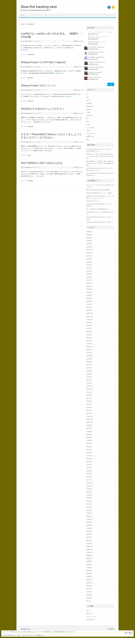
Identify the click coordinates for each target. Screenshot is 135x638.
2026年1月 (89, 243)
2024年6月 (89, 295)
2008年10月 (89, 552)
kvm (87, 118)
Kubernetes (31, 54)
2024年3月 (89, 304)
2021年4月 (89, 407)
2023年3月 (89, 340)
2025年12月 (89, 246)
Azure (29, 155)
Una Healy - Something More (96, 67)
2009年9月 (89, 525)
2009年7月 (89, 531)
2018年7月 (89, 446)
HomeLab (30, 77)
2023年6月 (89, 331)
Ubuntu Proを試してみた (93, 201)
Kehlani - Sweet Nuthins (94, 77)
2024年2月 (89, 307)
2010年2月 (89, 510)
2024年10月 (89, 289)
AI (86, 94)
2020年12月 (89, 416)
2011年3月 (89, 473)
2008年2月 (89, 573)
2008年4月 (89, 567)
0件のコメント (78, 41)
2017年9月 (89, 458)
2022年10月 (89, 355)
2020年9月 (89, 425)
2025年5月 (89, 268)
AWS (87, 97)
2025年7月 (89, 262)
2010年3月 (89, 507)
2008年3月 (89, 570)
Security (88, 124)
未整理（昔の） (90, 136)
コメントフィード (91, 616)
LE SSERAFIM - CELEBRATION (96, 57)
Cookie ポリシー (41, 635)
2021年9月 (89, 392)
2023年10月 (89, 319)
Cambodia (89, 103)
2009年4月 (89, 540)
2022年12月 (89, 349)
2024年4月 (89, 301)
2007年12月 (89, 579)
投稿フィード (90, 613)
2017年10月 (89, 455)
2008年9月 (89, 555)
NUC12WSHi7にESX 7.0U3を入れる (42, 162)
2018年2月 (89, 449)
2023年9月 (89, 322)
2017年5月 (89, 461)
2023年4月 (89, 337)
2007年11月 (89, 582)
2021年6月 (89, 401)
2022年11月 (89, 352)
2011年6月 (89, 464)
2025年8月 (89, 259)
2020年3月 (89, 440)
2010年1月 (89, 513)
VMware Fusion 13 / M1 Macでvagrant (43, 62)
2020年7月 (89, 428)
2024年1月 (89, 310)
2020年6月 (89, 431)
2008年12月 (89, 546)
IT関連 (88, 112)
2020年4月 (89, 437)
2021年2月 (89, 413)
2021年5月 (89, 404)
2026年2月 (89, 240)
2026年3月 (89, 237)
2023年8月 (89, 325)
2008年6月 (89, 561)
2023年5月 (89, 334)
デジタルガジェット (91, 133)
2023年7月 (89, 328)
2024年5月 (89, 298)
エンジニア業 (90, 127)
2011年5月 (89, 467)
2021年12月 (89, 383)
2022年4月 (89, 374)
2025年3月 (89, 274)
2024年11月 (89, 286)
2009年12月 (89, 516)
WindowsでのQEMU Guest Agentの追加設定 (98, 189)
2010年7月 (89, 498)
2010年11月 (89, 486)
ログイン (88, 610)
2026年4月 (89, 234)
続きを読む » (24, 50)
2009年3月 (89, 543)
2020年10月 (89, 422)
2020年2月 (89, 443)
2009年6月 (89, 534)
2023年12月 (89, 313)
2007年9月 (89, 588)
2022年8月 (89, 361)
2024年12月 (89, 283)
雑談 (87, 139)
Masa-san (28, 41)
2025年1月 (89, 280)
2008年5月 (89, 564)
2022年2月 (89, 380)
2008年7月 (89, 558)
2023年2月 (89, 343)
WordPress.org (90, 619)
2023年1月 (89, 346)
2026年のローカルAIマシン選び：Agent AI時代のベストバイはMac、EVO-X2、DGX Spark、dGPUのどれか (100, 156)
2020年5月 (89, 434)
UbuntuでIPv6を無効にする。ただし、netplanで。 (100, 193)
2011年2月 (89, 476)
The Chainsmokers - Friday (95, 52)
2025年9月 (89, 256)
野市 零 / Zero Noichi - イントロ (96, 37)
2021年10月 (89, 389)
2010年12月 (89, 482)
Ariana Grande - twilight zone (96, 47)
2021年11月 (89, 386)
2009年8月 (89, 528)
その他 (88, 130)
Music (87, 121)
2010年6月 (89, 501)
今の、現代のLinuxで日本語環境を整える (97, 209)
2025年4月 (89, 271)
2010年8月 (89, 495)
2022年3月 (89, 377)
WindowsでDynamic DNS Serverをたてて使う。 (99, 222)
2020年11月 (89, 419)
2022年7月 (89, 364)
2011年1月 (89, 479)
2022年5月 (89, 371)
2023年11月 (89, 316)
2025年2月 (89, 277)
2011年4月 (89, 470)
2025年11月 (89, 249)
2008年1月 (89, 576)
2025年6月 (89, 265)
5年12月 (88, 601)
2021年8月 (89, 395)
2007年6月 (89, 597)
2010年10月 (89, 489)
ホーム (22, 15)
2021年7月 (89, 398)
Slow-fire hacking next (39, 7)
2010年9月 (89, 492)
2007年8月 (89, 591)
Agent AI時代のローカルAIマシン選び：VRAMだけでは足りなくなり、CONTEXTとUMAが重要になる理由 (100, 163)
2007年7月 (89, 594)
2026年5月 (89, 231)
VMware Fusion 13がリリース (38, 85)
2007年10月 (89, 585)
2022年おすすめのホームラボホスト (43, 108)
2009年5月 (89, 537)
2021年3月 (89, 410)
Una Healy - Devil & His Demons (96, 62)
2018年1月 (89, 452)
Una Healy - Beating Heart (95, 72)
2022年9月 (89, 358)
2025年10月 (89, 253)
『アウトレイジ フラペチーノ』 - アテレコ (99, 32)
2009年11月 (89, 519)
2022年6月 (89, 367)
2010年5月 (89, 504)
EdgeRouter (89, 106)
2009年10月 (89, 522)
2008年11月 (89, 549)
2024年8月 (89, 292)
